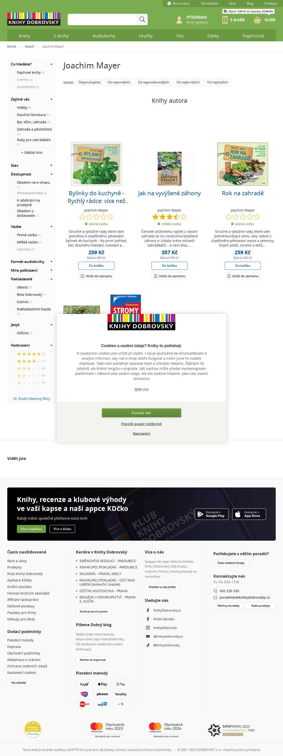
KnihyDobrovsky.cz (163, 610)
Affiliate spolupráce (23, 600)
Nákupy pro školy (21, 619)
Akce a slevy (17, 561)
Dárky (213, 36)
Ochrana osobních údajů (27, 666)
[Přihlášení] (96, 276)
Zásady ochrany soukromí (122, 750)
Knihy (24, 36)
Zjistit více (142, 389)
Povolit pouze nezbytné (141, 423)
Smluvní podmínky (157, 750)
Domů (11, 46)
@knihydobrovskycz (164, 636)
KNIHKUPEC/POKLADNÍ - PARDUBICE (109, 567)
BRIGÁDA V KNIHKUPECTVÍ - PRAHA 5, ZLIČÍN (108, 599)
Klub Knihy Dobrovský (25, 574)
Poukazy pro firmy (21, 613)
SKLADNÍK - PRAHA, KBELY (100, 574)
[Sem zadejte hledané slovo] (102, 19)
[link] (197, 22)
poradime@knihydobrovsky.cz (245, 597)
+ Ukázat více (31, 152)
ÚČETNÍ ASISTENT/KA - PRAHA (104, 591)
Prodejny (14, 567)
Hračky (146, 36)
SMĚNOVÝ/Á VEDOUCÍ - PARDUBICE (108, 561)
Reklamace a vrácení (23, 660)
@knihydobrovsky (162, 645)
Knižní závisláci (19, 587)
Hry (179, 36)
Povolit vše (141, 412)
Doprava (14, 647)
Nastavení (141, 433)
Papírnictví (253, 36)
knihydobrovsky (161, 628)
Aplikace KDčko (19, 580)
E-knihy (61, 36)
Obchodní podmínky (23, 653)
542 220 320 (229, 591)
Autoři (29, 46)
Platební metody (20, 640)
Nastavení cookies (21, 673)
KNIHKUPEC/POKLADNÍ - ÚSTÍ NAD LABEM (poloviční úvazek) (107, 582)
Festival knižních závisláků (28, 593)
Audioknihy (104, 36)
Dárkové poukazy (21, 606)
